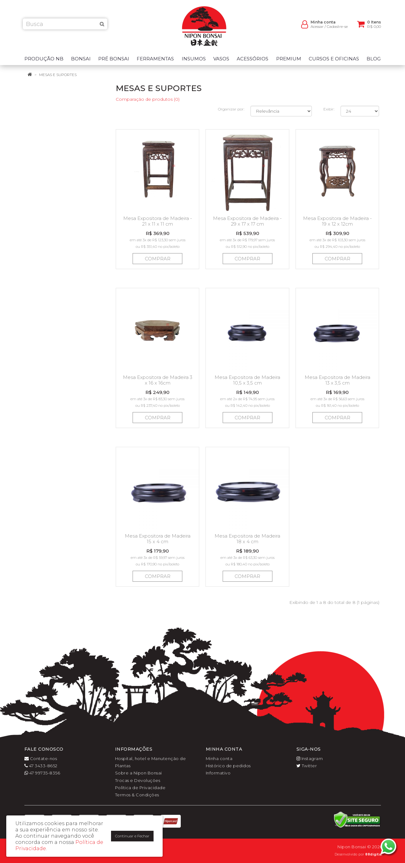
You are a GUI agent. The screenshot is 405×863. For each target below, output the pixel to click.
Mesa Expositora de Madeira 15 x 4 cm (157, 538)
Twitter (306, 765)
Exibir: (328, 109)
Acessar (317, 28)
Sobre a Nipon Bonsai (138, 772)
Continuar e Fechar (132, 836)
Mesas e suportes (58, 74)
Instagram (309, 758)
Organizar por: (231, 109)
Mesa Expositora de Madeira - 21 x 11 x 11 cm (157, 221)
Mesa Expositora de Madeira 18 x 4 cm (247, 538)
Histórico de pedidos (228, 765)
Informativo (218, 772)
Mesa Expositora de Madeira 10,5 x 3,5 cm (247, 380)
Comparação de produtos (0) (148, 99)
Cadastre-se (337, 28)
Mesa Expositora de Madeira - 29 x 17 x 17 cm (247, 221)
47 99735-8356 (42, 772)
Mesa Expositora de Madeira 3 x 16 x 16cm (157, 380)
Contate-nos (40, 758)
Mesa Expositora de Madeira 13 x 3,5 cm (337, 380)
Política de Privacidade (140, 787)
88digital (373, 854)
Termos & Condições (137, 794)
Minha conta (219, 758)
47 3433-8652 (41, 765)
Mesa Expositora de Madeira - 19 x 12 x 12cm (337, 221)
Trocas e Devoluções (137, 780)
